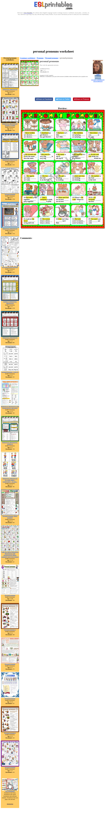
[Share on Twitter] (63, 99)
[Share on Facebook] (44, 99)
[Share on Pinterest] (81, 99)
